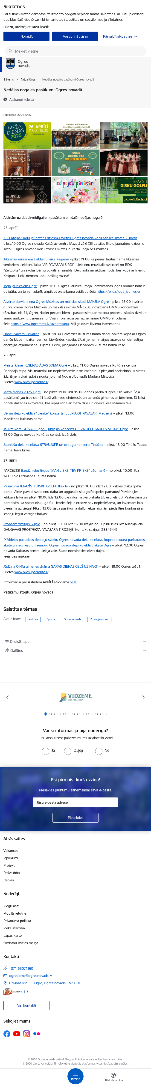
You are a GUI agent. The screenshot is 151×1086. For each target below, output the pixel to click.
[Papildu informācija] (26, 991)
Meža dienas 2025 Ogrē (22, 392)
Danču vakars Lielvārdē (21, 334)
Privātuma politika (17, 921)
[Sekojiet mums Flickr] (36, 1033)
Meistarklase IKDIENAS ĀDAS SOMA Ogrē (35, 365)
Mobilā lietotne (14, 913)
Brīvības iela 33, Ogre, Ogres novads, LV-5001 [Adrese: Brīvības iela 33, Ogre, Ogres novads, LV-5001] (45, 983)
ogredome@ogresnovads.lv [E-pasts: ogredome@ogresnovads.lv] (30, 975)
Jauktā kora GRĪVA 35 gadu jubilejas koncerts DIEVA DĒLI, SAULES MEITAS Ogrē (65, 429)
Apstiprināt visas (75, 36)
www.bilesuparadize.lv (31, 572)
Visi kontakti (26, 1005)
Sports (51, 619)
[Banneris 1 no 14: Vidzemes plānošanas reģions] (75, 697)
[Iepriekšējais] (7, 697)
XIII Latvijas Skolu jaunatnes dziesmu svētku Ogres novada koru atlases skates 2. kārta (70, 238)
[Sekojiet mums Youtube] (16, 1033)
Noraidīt (26, 36)
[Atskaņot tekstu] (21, 99)
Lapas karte (12, 935)
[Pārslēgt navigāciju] (75, 1076)
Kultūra (33, 619)
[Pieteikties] (75, 818)
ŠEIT (73, 582)
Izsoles (8, 880)
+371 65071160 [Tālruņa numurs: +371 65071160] (21, 968)
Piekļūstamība (14, 928)
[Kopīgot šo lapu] (75, 650)
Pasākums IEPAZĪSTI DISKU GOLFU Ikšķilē (35, 486)
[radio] (48, 750)
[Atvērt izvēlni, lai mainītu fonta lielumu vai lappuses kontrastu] (113, 1078)
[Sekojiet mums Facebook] (6, 1033)
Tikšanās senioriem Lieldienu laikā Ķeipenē (36, 259)
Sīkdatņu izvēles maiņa (20, 943)
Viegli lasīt (10, 906)
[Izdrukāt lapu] (75, 641)
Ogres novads (72, 619)
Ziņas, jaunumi (99, 619)
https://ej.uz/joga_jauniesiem (119, 291)
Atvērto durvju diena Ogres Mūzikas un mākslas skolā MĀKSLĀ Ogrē (56, 301)
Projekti (9, 865)
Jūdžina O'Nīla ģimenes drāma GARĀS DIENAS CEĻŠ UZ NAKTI (51, 566)
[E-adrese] (12, 991)
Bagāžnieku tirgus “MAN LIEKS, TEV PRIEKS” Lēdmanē (63, 470)
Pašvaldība (11, 873)
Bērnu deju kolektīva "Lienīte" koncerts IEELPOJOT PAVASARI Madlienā (58, 413)
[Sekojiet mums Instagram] (26, 1033)
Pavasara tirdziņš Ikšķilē (21, 524)
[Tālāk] (143, 697)
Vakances (10, 850)
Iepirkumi (10, 858)
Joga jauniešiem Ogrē (20, 286)
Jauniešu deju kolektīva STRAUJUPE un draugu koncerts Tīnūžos (53, 444)
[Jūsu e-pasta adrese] (75, 802)
